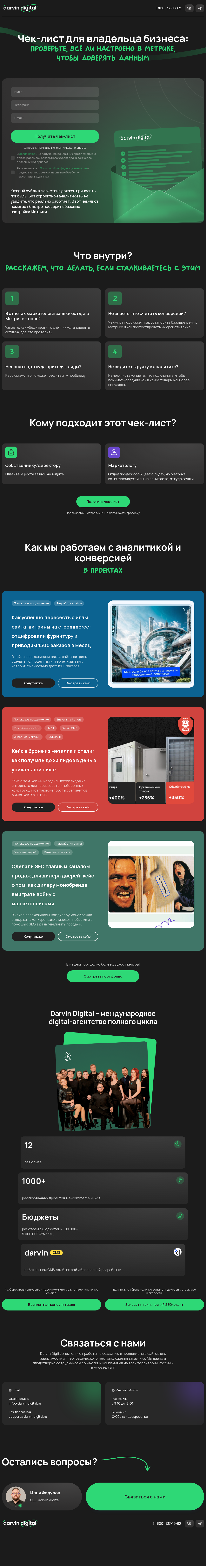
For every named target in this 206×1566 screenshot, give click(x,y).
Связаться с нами (145, 1525)
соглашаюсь (28, 162)
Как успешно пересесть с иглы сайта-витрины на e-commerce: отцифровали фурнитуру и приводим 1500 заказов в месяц (58, 666)
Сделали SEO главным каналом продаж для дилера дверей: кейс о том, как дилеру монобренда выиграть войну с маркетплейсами (55, 949)
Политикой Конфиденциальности (63, 176)
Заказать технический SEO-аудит (154, 1331)
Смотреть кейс (84, 724)
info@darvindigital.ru (28, 1431)
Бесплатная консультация (51, 1331)
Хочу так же (36, 724)
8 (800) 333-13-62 (168, 8)
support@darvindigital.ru (32, 1445)
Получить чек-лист (54, 144)
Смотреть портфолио (103, 1051)
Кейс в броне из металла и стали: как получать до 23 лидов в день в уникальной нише (56, 810)
